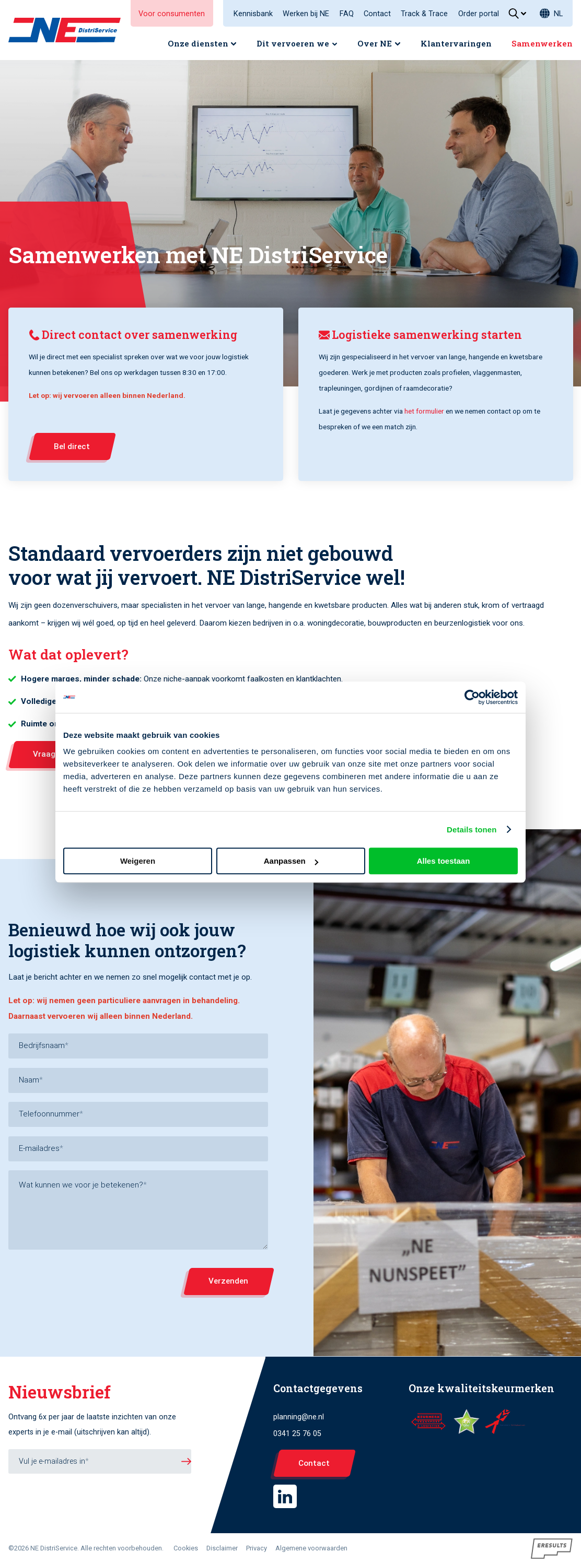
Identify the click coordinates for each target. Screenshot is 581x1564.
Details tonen (471, 829)
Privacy (256, 1548)
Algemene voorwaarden (311, 1548)
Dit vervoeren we (293, 43)
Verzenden (228, 1281)
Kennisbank (253, 13)
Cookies (185, 1548)
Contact (377, 13)
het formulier (424, 411)
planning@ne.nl (298, 1417)
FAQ (347, 13)
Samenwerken (542, 43)
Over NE (374, 43)
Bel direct (71, 446)
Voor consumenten (171, 13)
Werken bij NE (306, 13)
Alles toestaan (443, 860)
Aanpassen (291, 860)
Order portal (478, 13)
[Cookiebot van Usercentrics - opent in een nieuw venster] (472, 697)
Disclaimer (222, 1548)
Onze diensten (198, 43)
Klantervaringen (456, 43)
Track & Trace (424, 13)
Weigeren (137, 860)
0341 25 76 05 (297, 1433)
